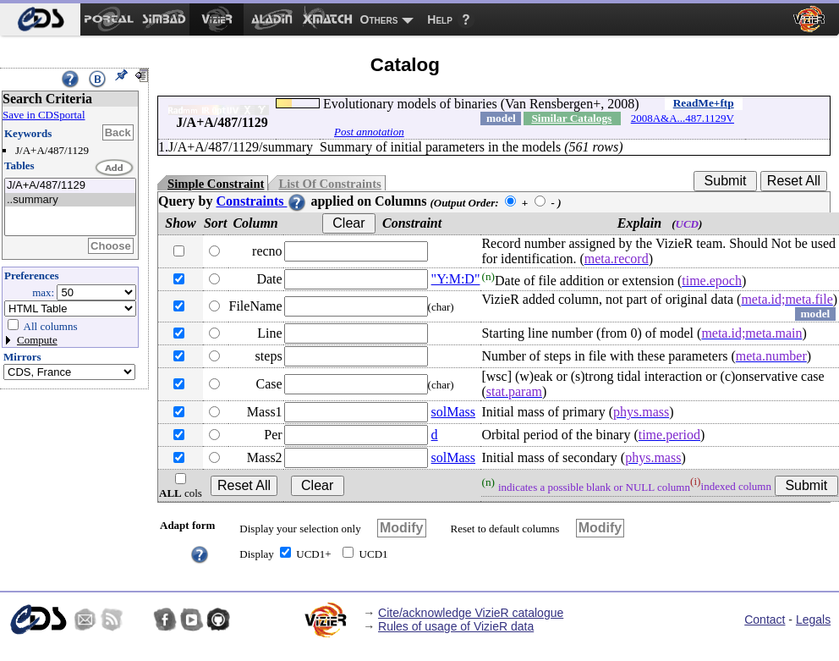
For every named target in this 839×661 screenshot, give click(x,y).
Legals (813, 619)
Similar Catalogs (571, 118)
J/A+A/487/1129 (70, 186)
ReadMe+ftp (703, 102)
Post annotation (369, 131)
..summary (70, 200)
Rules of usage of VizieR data (456, 626)
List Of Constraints (329, 183)
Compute (37, 339)
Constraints (261, 201)
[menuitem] (40, 19)
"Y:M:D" (455, 279)
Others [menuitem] (379, 19)
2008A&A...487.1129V (682, 118)
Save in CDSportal (44, 114)
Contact (764, 619)
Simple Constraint (215, 183)
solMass (453, 412)
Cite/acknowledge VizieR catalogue (470, 613)
